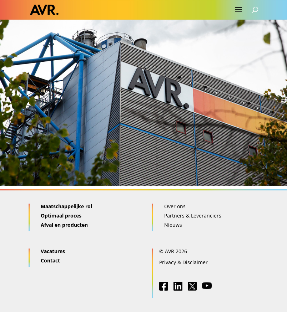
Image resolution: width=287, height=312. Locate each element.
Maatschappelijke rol (66, 206)
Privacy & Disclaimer (183, 262)
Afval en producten (64, 224)
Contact (50, 260)
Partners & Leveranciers (192, 215)
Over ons (175, 206)
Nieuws (173, 224)
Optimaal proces (61, 215)
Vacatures (53, 251)
